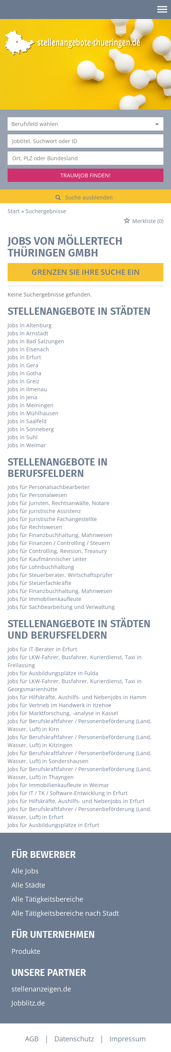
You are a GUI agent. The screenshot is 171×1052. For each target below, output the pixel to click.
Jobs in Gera (23, 365)
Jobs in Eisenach (28, 349)
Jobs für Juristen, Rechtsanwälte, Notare (58, 503)
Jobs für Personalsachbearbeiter (49, 487)
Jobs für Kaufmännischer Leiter (47, 559)
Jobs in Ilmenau (27, 389)
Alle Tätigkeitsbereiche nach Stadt (65, 913)
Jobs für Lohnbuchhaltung (41, 567)
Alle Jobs (25, 870)
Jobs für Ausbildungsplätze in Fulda (53, 673)
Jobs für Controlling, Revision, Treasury (57, 551)
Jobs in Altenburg (30, 325)
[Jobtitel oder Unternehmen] (85, 141)
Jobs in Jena (22, 397)
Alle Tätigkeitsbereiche (47, 899)
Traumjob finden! (85, 175)
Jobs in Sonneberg (31, 429)
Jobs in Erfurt (24, 357)
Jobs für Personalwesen (37, 495)
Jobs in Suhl (23, 437)
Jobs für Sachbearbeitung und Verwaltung (61, 606)
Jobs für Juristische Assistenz (44, 511)
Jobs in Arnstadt (28, 333)
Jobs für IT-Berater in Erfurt (42, 649)
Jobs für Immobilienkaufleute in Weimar (58, 785)
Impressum (127, 1038)
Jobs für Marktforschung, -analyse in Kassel (63, 713)
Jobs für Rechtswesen (35, 527)
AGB (32, 1038)
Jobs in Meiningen (31, 405)
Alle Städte (28, 884)
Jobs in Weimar (27, 445)
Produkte (25, 951)
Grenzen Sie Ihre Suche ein (86, 272)
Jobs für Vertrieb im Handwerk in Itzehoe (59, 705)
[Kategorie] (78, 124)
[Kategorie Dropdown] (155, 124)
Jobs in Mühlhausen (33, 413)
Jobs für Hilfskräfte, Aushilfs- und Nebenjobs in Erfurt (76, 801)
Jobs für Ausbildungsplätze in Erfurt (53, 825)
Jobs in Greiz (24, 381)
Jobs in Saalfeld (27, 421)
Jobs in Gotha (24, 373)
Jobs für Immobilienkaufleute (44, 599)
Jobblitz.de (28, 1002)
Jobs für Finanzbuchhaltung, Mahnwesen (60, 535)
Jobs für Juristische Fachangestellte (52, 519)
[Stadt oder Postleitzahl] (85, 158)
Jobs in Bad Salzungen (36, 341)
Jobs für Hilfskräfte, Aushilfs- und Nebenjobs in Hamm (77, 697)
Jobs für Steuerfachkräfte (39, 583)
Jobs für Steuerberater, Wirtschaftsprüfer (60, 575)
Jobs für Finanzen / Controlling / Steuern (59, 543)
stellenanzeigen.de (41, 988)
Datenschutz (74, 1038)
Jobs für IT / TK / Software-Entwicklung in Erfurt (68, 793)
